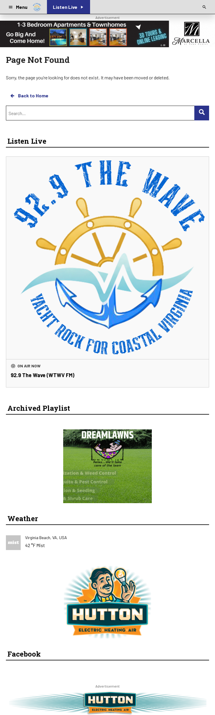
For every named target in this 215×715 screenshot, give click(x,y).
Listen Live (26, 141)
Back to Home (28, 96)
